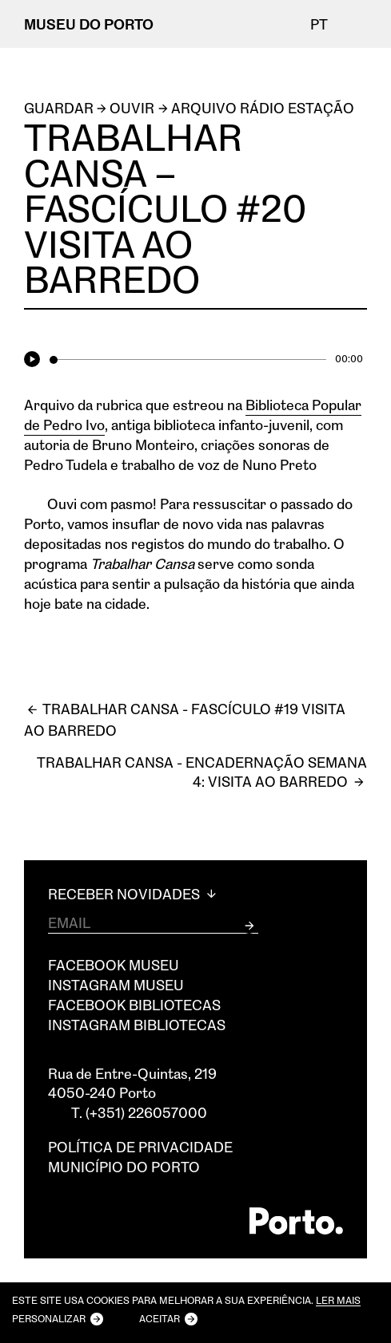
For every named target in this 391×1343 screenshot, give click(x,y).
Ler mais (338, 1301)
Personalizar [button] (49, 1318)
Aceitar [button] (159, 1318)
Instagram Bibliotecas (136, 1024)
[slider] (187, 360)
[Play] (35, 360)
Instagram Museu (116, 984)
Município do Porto (124, 1166)
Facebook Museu (113, 964)
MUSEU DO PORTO (89, 24)
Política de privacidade (140, 1146)
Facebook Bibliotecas (134, 1004)
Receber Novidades (133, 894)
